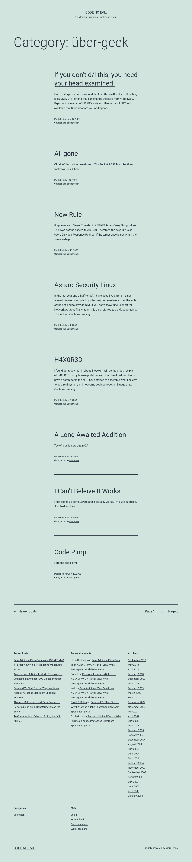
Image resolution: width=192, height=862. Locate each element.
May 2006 (133, 725)
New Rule (68, 214)
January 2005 (135, 735)
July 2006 (133, 720)
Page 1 (150, 611)
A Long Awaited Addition (90, 435)
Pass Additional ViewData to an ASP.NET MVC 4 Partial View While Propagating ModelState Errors (39, 665)
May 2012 (133, 664)
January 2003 (135, 795)
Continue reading (79, 314)
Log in (74, 814)
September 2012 (137, 660)
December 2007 (136, 702)
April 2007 (133, 716)
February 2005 (136, 730)
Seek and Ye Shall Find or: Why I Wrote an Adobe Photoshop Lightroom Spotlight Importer (36, 693)
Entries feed (77, 819)
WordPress (172, 848)
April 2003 (133, 791)
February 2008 (136, 697)
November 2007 (137, 706)
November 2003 (137, 767)
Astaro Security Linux (85, 285)
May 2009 (133, 683)
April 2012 (133, 669)
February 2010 (136, 674)
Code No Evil (96, 12)
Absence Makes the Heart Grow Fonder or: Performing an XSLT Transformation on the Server (37, 707)
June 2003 (133, 786)
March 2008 (134, 692)
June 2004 (133, 753)
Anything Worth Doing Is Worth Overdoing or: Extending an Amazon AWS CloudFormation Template (38, 679)
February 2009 (136, 688)
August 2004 (135, 744)
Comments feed (79, 824)
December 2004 (136, 739)
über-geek (74, 122)
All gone (66, 153)
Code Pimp (70, 552)
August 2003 (135, 777)
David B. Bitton (79, 702)
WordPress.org (79, 828)
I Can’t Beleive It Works (87, 491)
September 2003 (137, 772)
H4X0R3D (68, 360)
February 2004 (136, 763)
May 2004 (133, 758)
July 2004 (133, 748)
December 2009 (136, 678)
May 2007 (133, 711)
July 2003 (133, 781)
